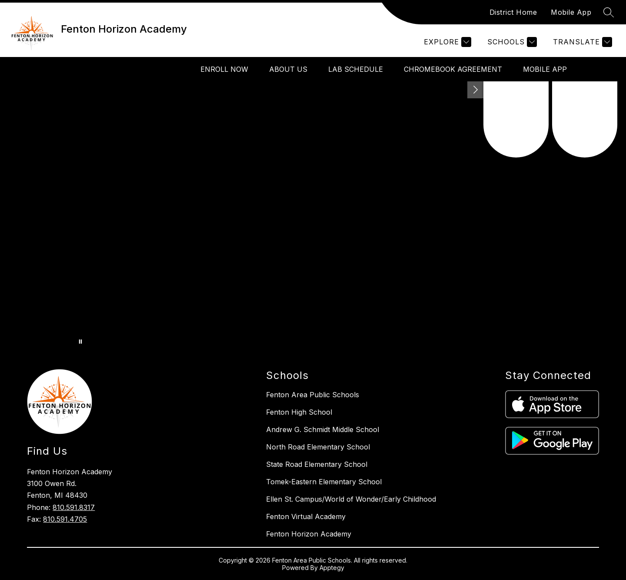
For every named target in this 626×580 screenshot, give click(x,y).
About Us (288, 69)
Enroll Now (224, 69)
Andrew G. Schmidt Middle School (322, 429)
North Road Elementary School (318, 447)
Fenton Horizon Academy (308, 534)
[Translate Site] (581, 42)
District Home (513, 12)
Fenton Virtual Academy (306, 516)
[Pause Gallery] (80, 342)
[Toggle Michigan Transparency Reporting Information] (475, 89)
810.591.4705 (65, 519)
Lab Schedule (355, 69)
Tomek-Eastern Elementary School (324, 481)
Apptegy (332, 567)
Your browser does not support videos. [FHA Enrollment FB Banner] (313, 215)
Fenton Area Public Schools (312, 394)
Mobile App (571, 12)
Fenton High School (299, 412)
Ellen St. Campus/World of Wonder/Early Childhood (351, 499)
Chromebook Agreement (453, 69)
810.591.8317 (74, 507)
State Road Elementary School (316, 464)
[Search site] (608, 12)
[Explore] (446, 42)
